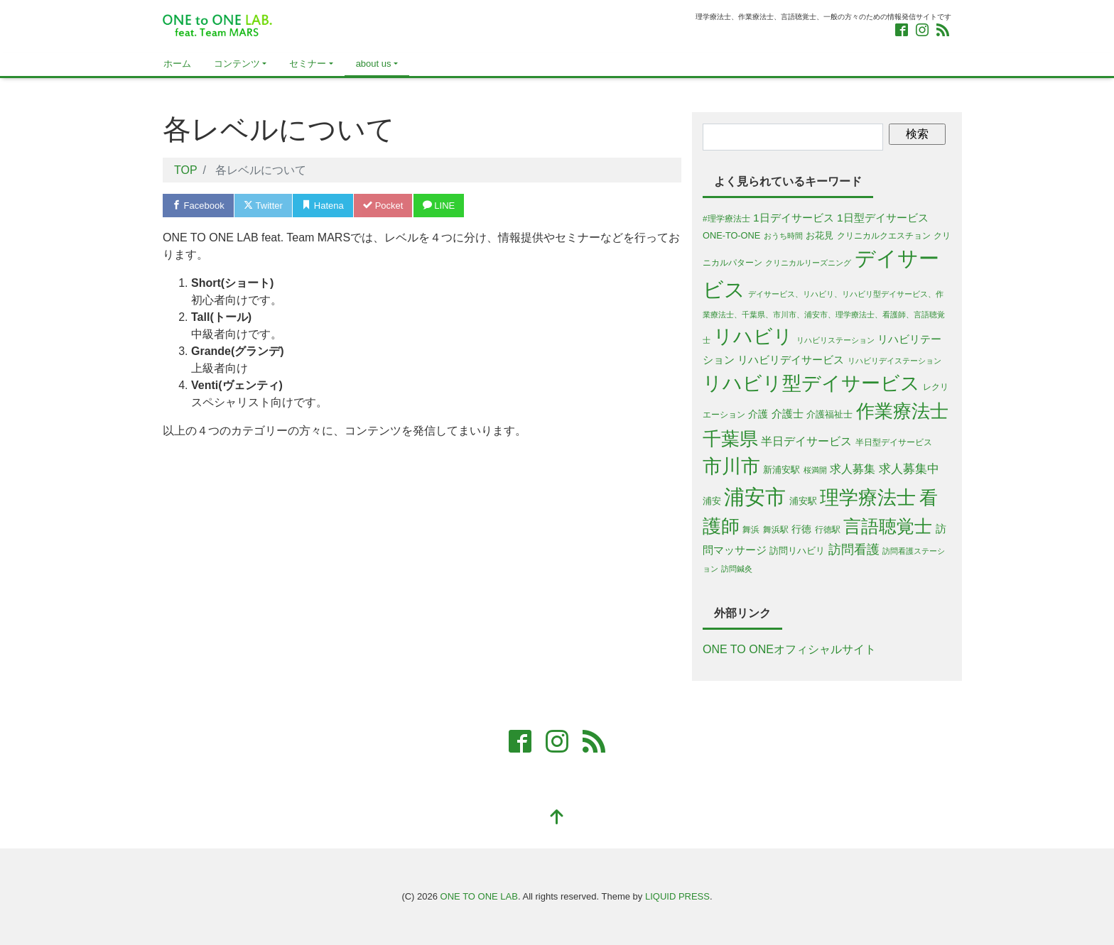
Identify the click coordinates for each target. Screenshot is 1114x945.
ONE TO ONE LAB (479, 896)
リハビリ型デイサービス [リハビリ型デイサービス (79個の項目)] (811, 383)
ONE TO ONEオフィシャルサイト (789, 649)
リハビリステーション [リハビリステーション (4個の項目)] (835, 340)
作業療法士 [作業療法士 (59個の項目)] (902, 411)
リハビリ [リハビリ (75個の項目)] (753, 336)
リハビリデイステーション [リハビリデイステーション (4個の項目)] (894, 360)
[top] (557, 818)
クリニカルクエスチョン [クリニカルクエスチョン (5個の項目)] (884, 235)
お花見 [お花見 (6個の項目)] (819, 235)
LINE (439, 205)
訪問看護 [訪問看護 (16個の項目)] (854, 549)
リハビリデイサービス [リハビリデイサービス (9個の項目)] (790, 360)
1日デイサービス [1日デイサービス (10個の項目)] (793, 218)
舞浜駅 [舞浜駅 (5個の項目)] (776, 529)
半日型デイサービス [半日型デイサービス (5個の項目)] (893, 442)
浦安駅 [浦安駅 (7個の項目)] (803, 501)
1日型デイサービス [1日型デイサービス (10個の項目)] (883, 218)
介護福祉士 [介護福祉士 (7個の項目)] (829, 414)
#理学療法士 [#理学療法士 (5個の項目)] (726, 218)
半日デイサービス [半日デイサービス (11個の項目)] (806, 441)
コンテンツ (237, 63)
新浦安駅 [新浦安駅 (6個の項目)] (781, 469)
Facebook (198, 205)
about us (373, 63)
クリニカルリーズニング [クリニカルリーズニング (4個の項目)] (808, 262)
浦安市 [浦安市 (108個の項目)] (755, 496)
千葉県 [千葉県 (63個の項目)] (730, 438)
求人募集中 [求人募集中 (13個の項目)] (909, 469)
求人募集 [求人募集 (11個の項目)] (852, 469)
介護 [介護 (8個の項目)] (758, 414)
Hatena (323, 205)
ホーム (177, 63)
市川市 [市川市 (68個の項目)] (731, 466)
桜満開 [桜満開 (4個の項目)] (815, 470)
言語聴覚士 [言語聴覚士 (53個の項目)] (887, 526)
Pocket (383, 205)
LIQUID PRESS (677, 896)
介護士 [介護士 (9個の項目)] (788, 414)
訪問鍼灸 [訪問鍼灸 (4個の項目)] (736, 568)
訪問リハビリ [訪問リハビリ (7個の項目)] (797, 550)
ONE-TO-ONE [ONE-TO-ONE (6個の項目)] (731, 235)
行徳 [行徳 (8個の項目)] (801, 529)
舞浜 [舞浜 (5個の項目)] (750, 529)
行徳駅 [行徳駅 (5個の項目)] (827, 529)
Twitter (263, 205)
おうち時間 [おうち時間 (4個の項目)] (783, 235)
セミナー (307, 63)
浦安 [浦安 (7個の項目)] (712, 501)
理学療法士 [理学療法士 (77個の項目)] (868, 497)
